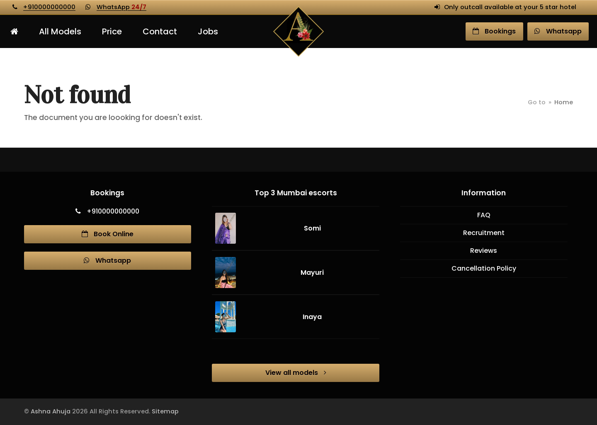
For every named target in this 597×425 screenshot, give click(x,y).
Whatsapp (107, 260)
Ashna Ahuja (50, 411)
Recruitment (484, 233)
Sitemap (165, 411)
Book (494, 31)
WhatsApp (121, 7)
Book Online (107, 234)
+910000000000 (49, 7)
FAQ (483, 215)
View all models (295, 372)
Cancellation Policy (483, 268)
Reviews (483, 250)
